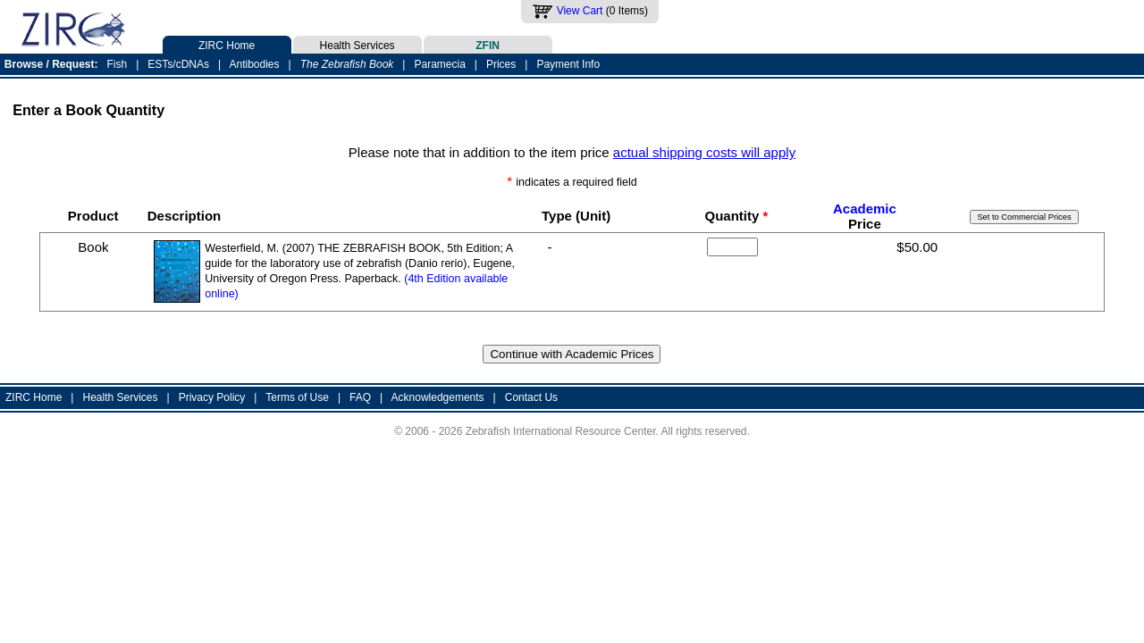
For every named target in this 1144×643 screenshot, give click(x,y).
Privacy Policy (212, 397)
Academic (864, 208)
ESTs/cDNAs (178, 64)
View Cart (580, 10)
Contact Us (531, 397)
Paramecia (439, 64)
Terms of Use (297, 397)
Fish (117, 64)
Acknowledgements (437, 397)
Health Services (357, 44)
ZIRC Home (227, 44)
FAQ (360, 397)
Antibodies (254, 64)
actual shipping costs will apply (704, 152)
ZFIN (488, 44)
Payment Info (568, 64)
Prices (501, 64)
